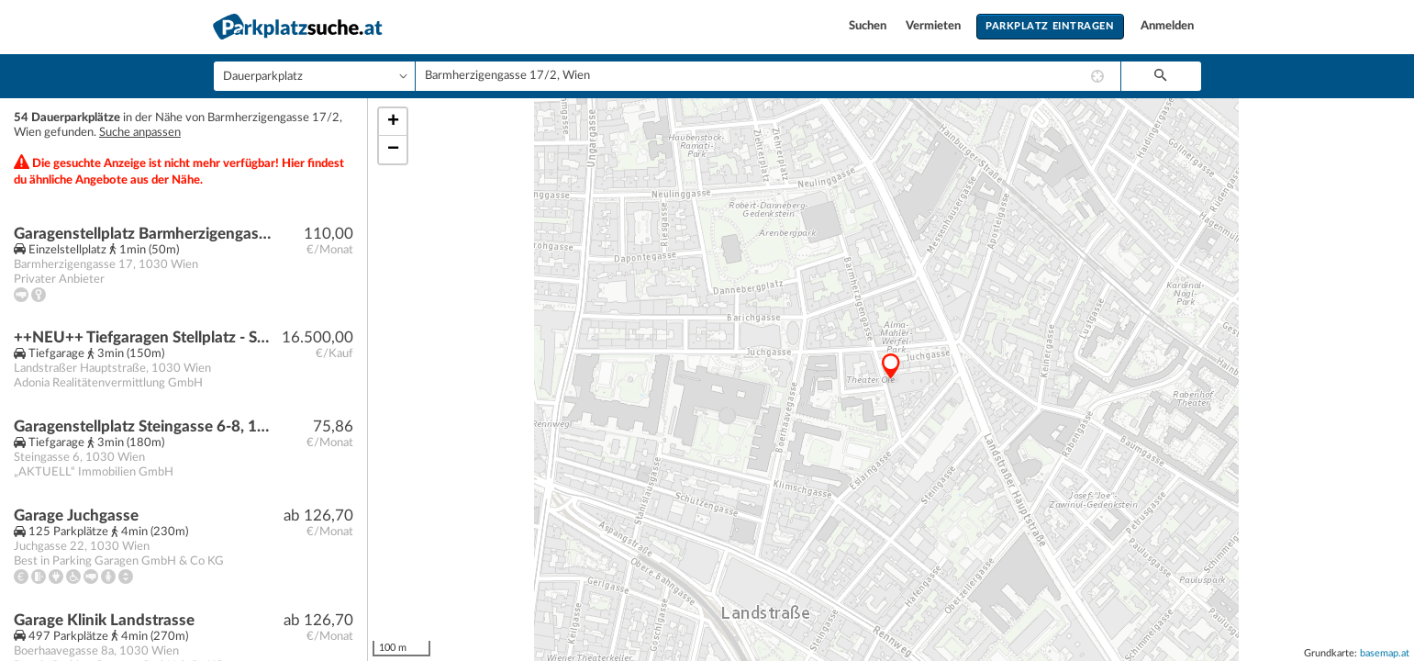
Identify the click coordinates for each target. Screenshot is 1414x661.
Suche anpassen (140, 133)
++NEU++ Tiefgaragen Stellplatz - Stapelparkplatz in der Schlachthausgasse (143, 337)
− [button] (393, 149)
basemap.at (1384, 653)
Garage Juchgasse (76, 515)
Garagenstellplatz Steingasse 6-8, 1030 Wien (143, 426)
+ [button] (393, 122)
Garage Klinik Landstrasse (104, 620)
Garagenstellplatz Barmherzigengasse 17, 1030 (143, 233)
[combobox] (768, 76)
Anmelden (1167, 26)
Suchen (869, 26)
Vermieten (934, 26)
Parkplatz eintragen (1049, 26)
